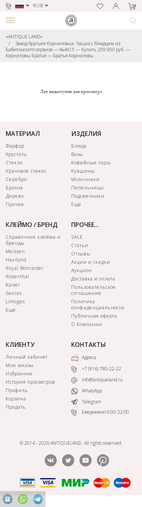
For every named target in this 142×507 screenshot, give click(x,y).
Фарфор (15, 146)
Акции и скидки (90, 262)
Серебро (16, 179)
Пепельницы (87, 187)
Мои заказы (20, 365)
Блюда (79, 146)
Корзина (16, 398)
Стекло (14, 162)
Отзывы (81, 253)
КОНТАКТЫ (88, 344)
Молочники (85, 179)
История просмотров (30, 382)
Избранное (19, 373)
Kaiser (13, 285)
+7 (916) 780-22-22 (96, 369)
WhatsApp (86, 391)
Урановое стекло (26, 171)
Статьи (79, 245)
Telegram (86, 401)
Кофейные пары (91, 162)
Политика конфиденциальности (98, 304)
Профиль (17, 390)
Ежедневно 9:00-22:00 (100, 412)
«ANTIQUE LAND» (24, 36)
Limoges (15, 301)
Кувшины (83, 171)
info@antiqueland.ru (97, 379)
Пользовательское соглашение (93, 290)
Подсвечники (88, 196)
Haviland (16, 260)
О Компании (86, 324)
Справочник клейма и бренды (33, 240)
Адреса (83, 358)
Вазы (77, 154)
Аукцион (81, 270)
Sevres (14, 293)
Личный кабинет (27, 357)
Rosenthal (17, 276)
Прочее (15, 204)
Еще (76, 204)
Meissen (15, 251)
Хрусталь (16, 154)
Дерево (15, 196)
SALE (77, 237)
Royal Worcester (25, 268)
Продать (16, 407)
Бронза (14, 187)
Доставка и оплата (93, 279)
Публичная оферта (94, 316)
